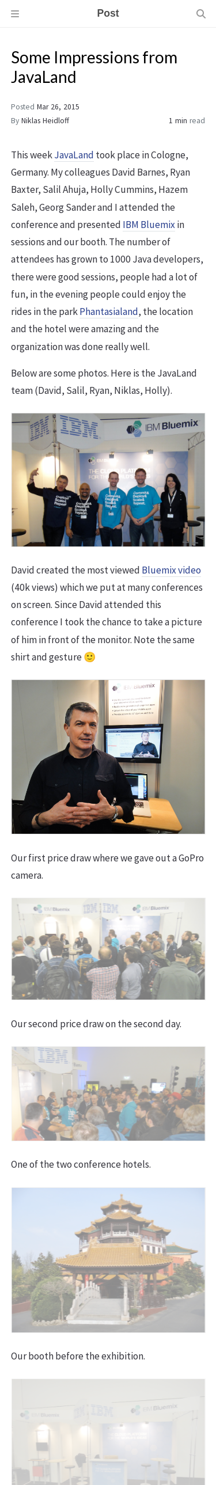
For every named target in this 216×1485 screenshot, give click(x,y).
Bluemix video (171, 570)
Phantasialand (108, 311)
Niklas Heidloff (45, 121)
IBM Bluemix (149, 224)
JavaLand (74, 155)
